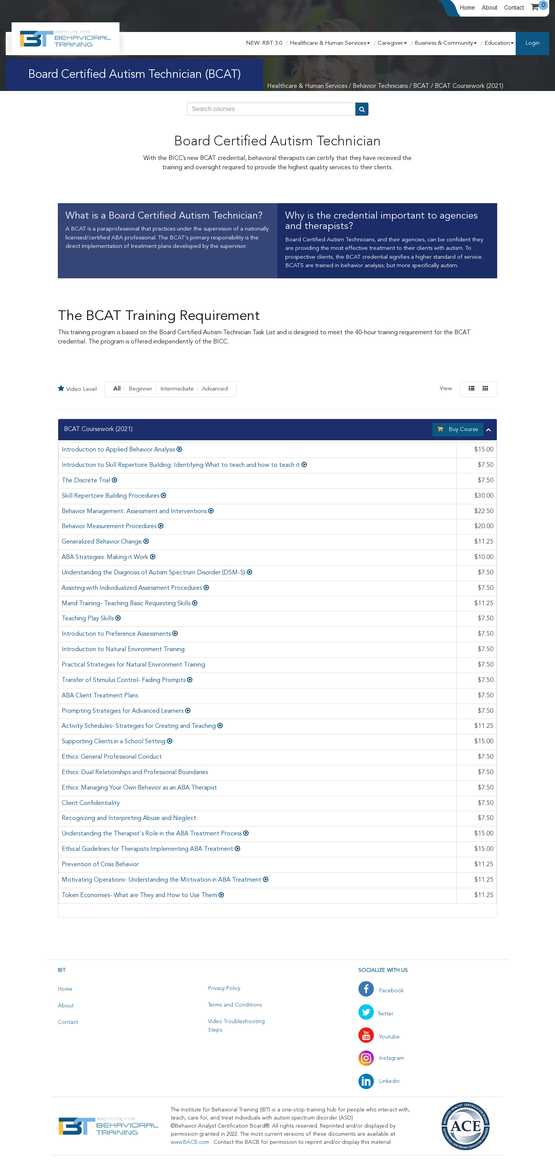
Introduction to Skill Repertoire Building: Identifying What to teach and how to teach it (181, 465)
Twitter (376, 1014)
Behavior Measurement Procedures (109, 527)
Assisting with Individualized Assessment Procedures (132, 588)
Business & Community (446, 43)
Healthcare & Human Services (330, 43)
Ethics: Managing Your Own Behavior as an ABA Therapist (139, 788)
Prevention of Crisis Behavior (100, 865)
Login (532, 43)
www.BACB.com (191, 1142)
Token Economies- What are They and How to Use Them (139, 895)
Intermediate (177, 389)
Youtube (379, 1037)
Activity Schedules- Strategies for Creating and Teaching (139, 726)
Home (467, 7)
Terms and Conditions (235, 1005)
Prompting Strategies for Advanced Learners (122, 711)
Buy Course (457, 429)
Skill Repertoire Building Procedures (110, 496)
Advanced (215, 389)
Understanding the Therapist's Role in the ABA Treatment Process (152, 834)
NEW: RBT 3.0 (264, 43)
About (489, 7)
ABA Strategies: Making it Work (105, 557)
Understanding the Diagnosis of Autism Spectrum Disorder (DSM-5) (153, 573)
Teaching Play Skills (88, 619)
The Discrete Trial (86, 481)
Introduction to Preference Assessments (116, 634)
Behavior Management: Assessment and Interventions (134, 511)
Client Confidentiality (91, 803)
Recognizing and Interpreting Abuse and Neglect (129, 818)
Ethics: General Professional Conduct (112, 757)
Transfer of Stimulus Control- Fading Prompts (123, 680)
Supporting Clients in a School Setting (113, 742)
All (117, 389)
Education (499, 43)
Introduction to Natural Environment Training (123, 650)
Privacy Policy (224, 988)
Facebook (381, 990)
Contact (514, 7)
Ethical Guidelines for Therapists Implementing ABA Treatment (147, 849)
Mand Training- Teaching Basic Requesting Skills (126, 604)
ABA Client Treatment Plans (100, 696)
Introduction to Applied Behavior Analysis (118, 450)
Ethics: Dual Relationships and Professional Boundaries (135, 772)
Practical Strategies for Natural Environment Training (133, 665)
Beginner (140, 389)
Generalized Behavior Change (102, 542)
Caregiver (392, 43)
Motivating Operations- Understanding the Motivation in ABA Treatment (161, 880)
